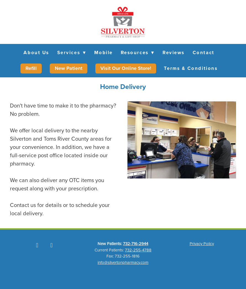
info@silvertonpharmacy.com (123, 262)
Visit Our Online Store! (125, 68)
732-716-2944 (135, 243)
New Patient (68, 68)
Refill (31, 68)
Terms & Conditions (191, 68)
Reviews (174, 52)
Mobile (103, 52)
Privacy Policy (202, 243)
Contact (203, 52)
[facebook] (37, 245)
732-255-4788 (138, 250)
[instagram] (51, 245)
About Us (36, 52)
